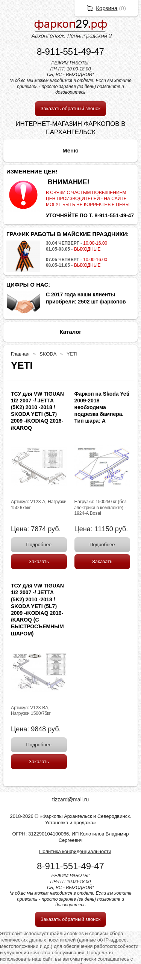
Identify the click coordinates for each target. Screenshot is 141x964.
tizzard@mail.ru (70, 800)
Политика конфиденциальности (75, 851)
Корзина (106, 8)
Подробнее (39, 544)
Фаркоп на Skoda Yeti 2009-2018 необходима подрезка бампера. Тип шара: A (102, 407)
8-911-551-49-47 (70, 51)
